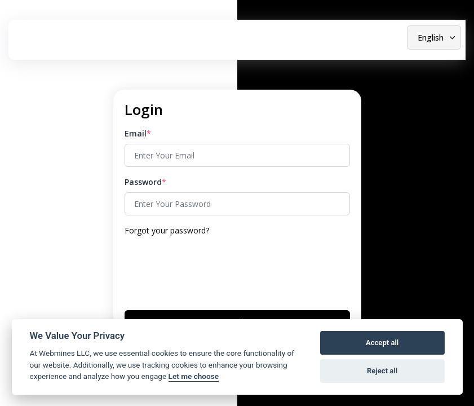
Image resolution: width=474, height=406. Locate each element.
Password (143, 181)
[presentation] (210, 272)
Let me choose (194, 376)
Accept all (382, 342)
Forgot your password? (167, 230)
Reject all (382, 371)
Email (136, 133)
